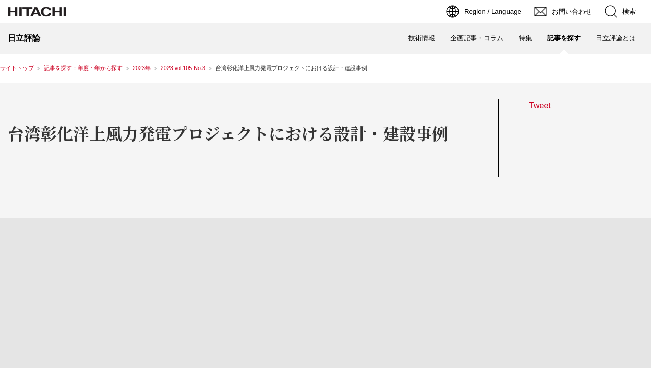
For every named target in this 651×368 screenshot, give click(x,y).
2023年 (142, 68)
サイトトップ (17, 68)
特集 (525, 38)
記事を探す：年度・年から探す (83, 68)
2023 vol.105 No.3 (183, 68)
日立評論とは (616, 38)
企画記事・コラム (476, 38)
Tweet (540, 105)
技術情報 (421, 38)
